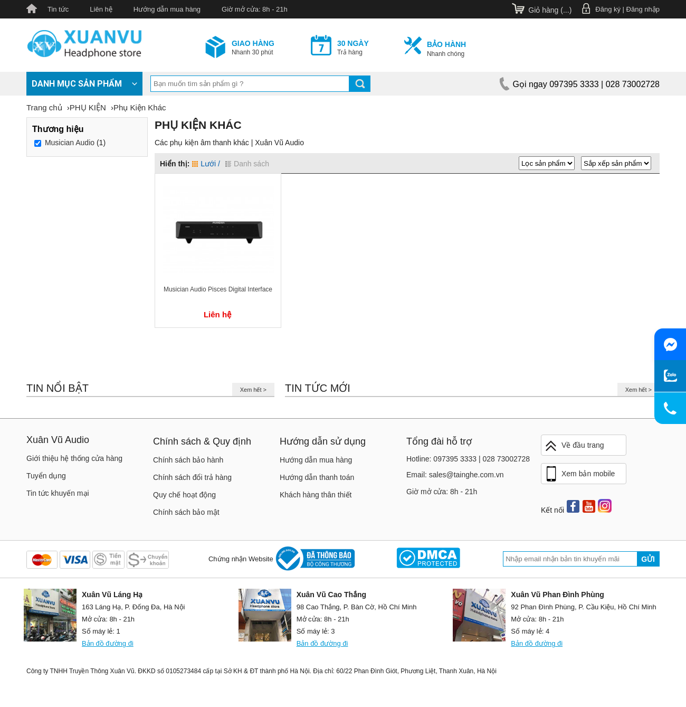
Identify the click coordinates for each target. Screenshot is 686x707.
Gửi (648, 559)
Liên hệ (101, 9)
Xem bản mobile (579, 474)
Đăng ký (608, 9)
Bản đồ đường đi (108, 643)
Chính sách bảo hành (188, 460)
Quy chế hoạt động (184, 495)
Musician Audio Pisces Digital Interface (218, 289)
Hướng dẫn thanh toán (317, 477)
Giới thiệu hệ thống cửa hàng (74, 458)
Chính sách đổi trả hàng (192, 477)
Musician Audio (69, 142)
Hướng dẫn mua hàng (167, 9)
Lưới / (206, 163)
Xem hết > (253, 390)
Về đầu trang (574, 446)
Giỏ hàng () (549, 10)
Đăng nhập (643, 9)
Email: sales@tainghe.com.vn (455, 474)
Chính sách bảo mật (186, 512)
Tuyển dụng (46, 476)
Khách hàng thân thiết (315, 495)
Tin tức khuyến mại (57, 493)
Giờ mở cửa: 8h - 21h (255, 9)
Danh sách (247, 163)
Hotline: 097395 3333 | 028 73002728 (468, 459)
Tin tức (58, 9)
